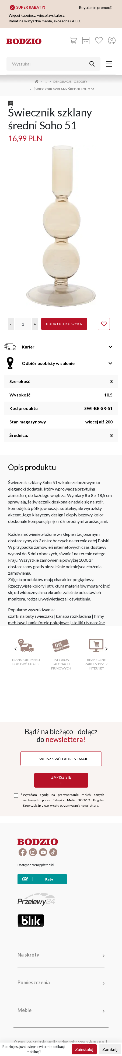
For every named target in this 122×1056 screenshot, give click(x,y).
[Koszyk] (73, 40)
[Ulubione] (99, 40)
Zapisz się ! (61, 780)
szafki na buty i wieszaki (30, 616)
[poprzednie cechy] (15, 648)
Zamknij (109, 1049)
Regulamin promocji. (95, 7)
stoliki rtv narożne (88, 622)
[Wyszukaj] (49, 63)
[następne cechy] (106, 648)
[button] (11, 324)
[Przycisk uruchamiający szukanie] (92, 64)
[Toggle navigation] (109, 63)
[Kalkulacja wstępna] (86, 40)
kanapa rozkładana (73, 616)
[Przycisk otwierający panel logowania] (112, 40)
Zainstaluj (84, 1049)
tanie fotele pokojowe (48, 622)
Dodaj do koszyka (64, 324)
